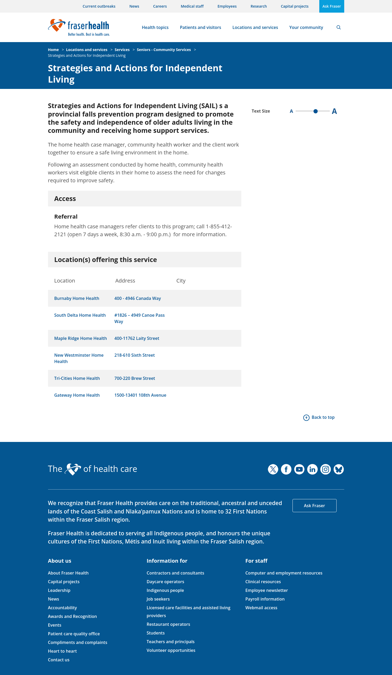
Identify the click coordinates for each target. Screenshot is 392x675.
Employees (227, 6)
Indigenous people (165, 590)
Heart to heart (62, 651)
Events (54, 625)
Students (156, 633)
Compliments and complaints (77, 642)
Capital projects (295, 6)
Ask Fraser (331, 6)
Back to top (323, 417)
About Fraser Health (68, 573)
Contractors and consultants (175, 573)
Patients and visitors (200, 27)
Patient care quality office (74, 634)
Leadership (59, 590)
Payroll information (265, 599)
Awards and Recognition (72, 616)
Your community (306, 27)
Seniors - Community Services (164, 49)
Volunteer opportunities (171, 650)
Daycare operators (165, 582)
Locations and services (255, 27)
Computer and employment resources (283, 573)
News (134, 6)
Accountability (62, 608)
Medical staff (192, 6)
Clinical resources (263, 582)
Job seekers (158, 599)
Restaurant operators (168, 624)
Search (339, 27)
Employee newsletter (266, 590)
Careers (160, 6)
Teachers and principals (171, 641)
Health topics (155, 27)
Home (53, 49)
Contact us (59, 660)
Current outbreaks (99, 6)
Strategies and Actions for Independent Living (87, 55)
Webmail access (261, 608)
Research (259, 6)
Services (122, 49)
